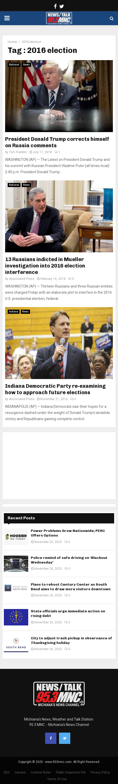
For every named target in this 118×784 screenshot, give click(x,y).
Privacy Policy (100, 772)
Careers (20, 772)
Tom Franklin (18, 152)
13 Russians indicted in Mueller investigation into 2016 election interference (45, 265)
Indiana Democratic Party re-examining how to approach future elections (55, 389)
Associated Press (21, 279)
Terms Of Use (57, 779)
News (26, 64)
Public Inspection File (71, 772)
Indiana (13, 311)
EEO (7, 772)
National (14, 64)
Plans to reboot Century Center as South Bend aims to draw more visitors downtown (71, 586)
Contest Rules (41, 772)
